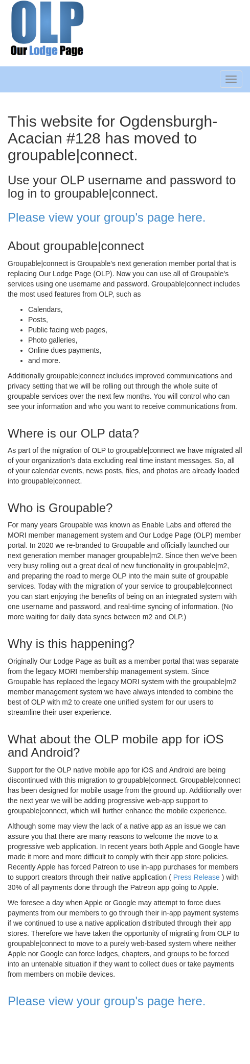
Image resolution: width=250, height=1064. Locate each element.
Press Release (196, 877)
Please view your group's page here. (107, 217)
